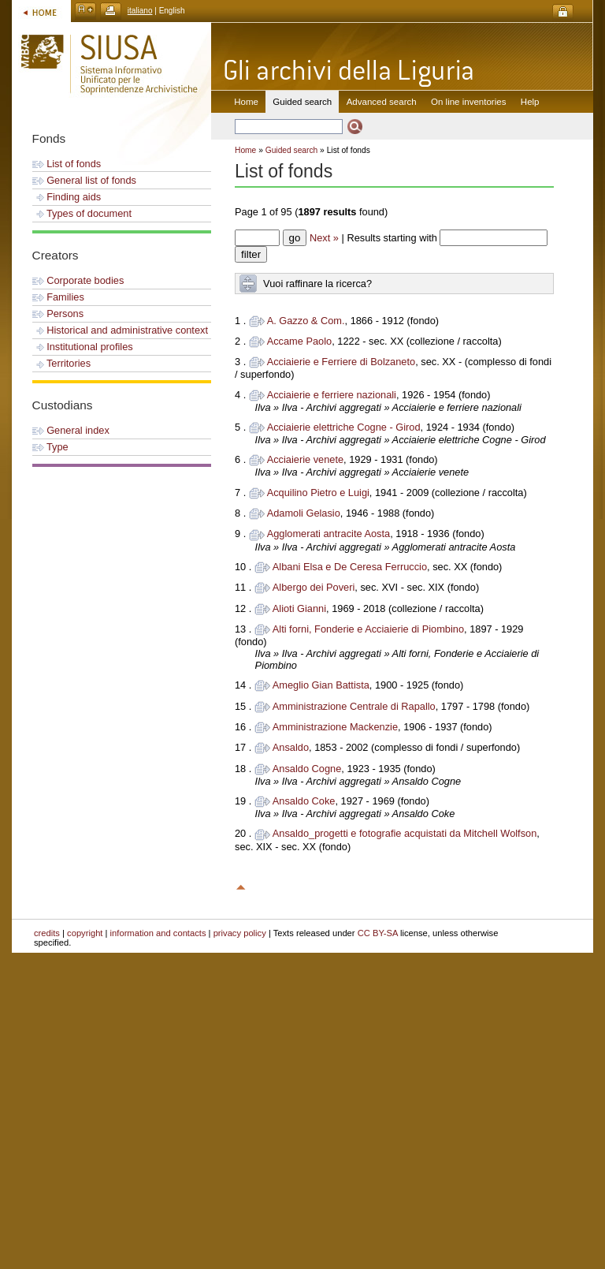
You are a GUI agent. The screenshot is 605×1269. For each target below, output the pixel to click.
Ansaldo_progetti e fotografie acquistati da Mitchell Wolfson (405, 833)
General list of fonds (84, 180)
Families (58, 297)
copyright (84, 933)
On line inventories (468, 101)
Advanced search (382, 101)
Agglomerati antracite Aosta (329, 533)
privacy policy (239, 933)
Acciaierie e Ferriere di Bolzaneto (341, 362)
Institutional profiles (82, 347)
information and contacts (158, 933)
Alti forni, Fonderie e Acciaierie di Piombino (368, 629)
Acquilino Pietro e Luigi (318, 492)
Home (246, 101)
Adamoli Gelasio (303, 513)
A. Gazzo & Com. (306, 321)
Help (530, 101)
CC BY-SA (378, 933)
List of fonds (67, 164)
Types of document (82, 213)
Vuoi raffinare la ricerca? (317, 283)
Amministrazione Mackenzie (335, 727)
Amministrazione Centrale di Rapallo (354, 706)
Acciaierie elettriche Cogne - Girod (344, 427)
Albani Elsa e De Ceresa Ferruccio (350, 567)
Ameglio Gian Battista (321, 685)
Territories (61, 363)
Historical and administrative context (120, 330)
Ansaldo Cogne (307, 768)
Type (50, 447)
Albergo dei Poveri (314, 587)
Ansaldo (291, 747)
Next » (324, 238)
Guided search (291, 150)
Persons (58, 313)
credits (47, 933)
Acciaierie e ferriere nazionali (331, 395)
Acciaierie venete (305, 459)
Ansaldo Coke (304, 801)
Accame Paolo (299, 341)
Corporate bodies (78, 280)
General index (70, 430)
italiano (140, 10)
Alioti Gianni (299, 608)
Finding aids (67, 197)
